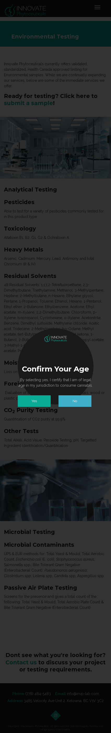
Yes (34, 401)
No (75, 401)
